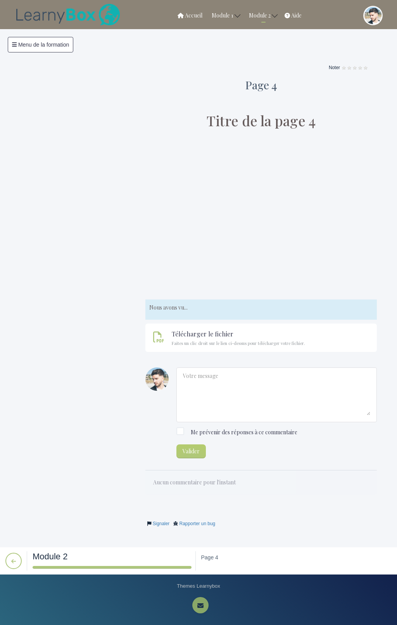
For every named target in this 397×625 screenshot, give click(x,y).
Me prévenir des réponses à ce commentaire (236, 432)
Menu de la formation (40, 45)
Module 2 (263, 15)
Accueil (190, 15)
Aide (293, 15)
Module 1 (226, 15)
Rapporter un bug (198, 523)
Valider (191, 451)
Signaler (161, 523)
